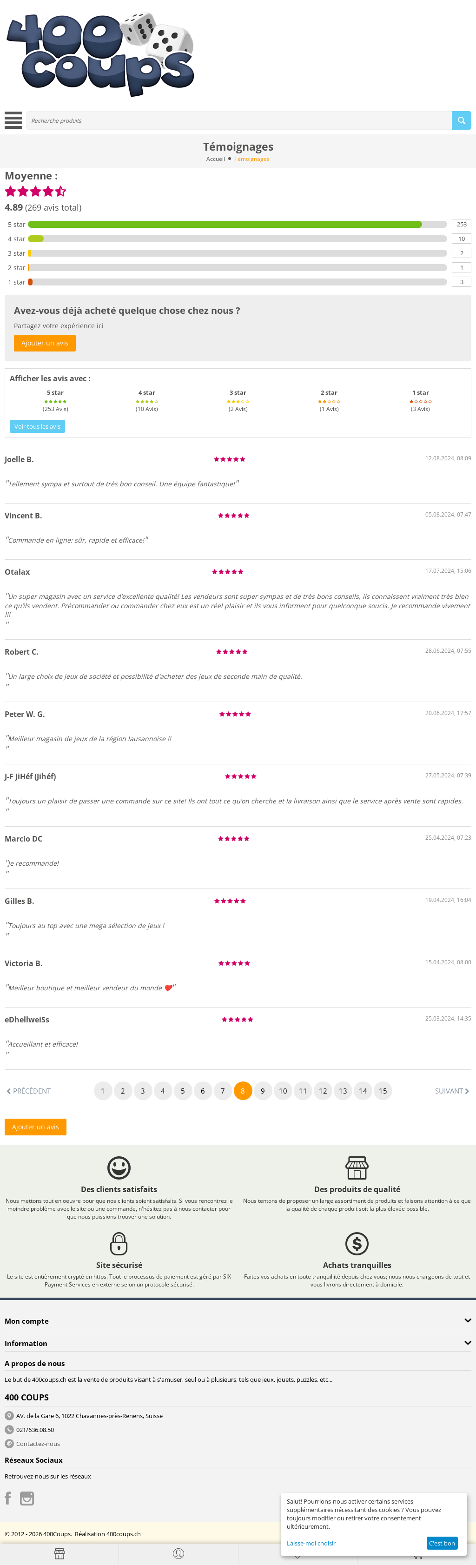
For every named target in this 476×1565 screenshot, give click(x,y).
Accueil (215, 159)
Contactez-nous (38, 1443)
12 (323, 1090)
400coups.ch (123, 1534)
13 (343, 1090)
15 (383, 1090)
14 (363, 1090)
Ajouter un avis (44, 342)
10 (283, 1090)
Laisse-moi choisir (311, 1543)
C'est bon (442, 1543)
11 (303, 1090)
